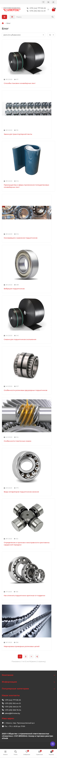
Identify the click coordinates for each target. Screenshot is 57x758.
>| (37, 656)
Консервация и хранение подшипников (20, 238)
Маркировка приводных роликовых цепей (21, 646)
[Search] (35, 17)
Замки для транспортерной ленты (18, 134)
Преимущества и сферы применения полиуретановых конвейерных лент (26, 186)
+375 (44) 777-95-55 (36, 8)
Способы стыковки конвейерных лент (19, 83)
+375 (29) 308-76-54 (13, 710)
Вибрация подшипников (14, 289)
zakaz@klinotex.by (12, 713)
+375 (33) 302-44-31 (36, 11)
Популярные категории (28, 688)
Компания (28, 675)
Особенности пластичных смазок (17, 441)
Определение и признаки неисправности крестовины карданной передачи (26, 544)
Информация (28, 682)
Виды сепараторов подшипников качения (21, 492)
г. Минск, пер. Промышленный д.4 (20, 723)
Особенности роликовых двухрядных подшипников (25, 390)
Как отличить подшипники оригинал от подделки (24, 595)
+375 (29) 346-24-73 (13, 707)
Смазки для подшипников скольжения (20, 339)
